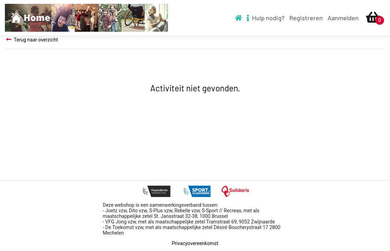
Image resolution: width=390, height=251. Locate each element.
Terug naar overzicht (31, 40)
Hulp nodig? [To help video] (265, 18)
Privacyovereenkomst (195, 243)
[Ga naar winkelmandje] (373, 18)
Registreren (306, 18)
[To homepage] (86, 17)
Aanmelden (343, 18)
